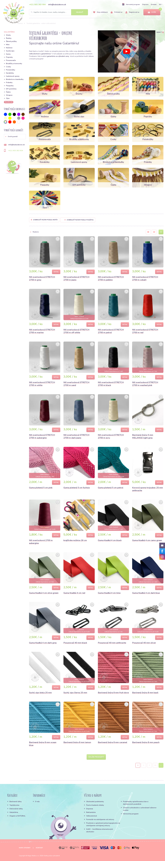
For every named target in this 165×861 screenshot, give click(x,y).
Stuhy (8, 35)
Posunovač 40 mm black (75, 642)
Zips (8, 98)
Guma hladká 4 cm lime (109, 593)
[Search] (58, 12)
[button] (15, 136)
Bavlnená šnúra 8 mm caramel (112, 742)
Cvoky (8, 67)
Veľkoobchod (91, 816)
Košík (152, 12)
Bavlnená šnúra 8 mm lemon (77, 742)
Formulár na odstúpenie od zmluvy (100, 819)
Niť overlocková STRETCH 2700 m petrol (111, 331)
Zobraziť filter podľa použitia (79, 220)
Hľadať (79, 12)
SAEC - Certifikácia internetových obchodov (99, 830)
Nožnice (9, 48)
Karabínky (10, 73)
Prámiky (9, 82)
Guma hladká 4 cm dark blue (146, 593)
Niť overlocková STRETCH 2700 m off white (76, 331)
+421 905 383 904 (37, 4)
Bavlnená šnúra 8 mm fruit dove (113, 692)
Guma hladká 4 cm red (74, 593)
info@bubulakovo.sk (57, 4)
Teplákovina (14, 805)
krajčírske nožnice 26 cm (75, 540)
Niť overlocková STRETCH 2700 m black (111, 384)
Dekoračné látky (16, 809)
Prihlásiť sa (116, 12)
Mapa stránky (24, 848)
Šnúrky (8, 38)
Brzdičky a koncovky (14, 63)
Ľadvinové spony (12, 76)
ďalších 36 (8, 102)
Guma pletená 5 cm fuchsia (76, 487)
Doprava (145, 4)
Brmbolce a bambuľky (14, 79)
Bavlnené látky (15, 801)
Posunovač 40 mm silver (144, 642)
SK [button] (160, 4)
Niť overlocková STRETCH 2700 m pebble (111, 278)
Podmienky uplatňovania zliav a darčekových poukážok (135, 802)
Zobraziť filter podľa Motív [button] (45, 220)
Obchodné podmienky (95, 801)
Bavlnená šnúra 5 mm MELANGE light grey (142, 436)
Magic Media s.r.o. (33, 856)
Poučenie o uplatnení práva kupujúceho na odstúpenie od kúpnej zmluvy (103, 824)
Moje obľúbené (100, 12)
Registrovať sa (132, 12)
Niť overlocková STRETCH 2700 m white (42, 384)
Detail (56, 272)
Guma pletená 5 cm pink (40, 487)
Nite (7, 44)
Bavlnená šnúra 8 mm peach (145, 742)
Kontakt (153, 4)
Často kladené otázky (95, 805)
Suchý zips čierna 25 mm (75, 692)
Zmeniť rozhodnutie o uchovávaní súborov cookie (139, 809)
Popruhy (9, 57)
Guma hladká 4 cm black (110, 540)
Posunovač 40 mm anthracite (112, 642)
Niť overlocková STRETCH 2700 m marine (42, 331)
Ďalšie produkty (96, 757)
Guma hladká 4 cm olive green (43, 593)
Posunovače (11, 60)
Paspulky (9, 86)
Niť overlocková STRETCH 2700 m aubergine (42, 436)
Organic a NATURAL (17, 816)
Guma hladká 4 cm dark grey (43, 642)
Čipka (8, 92)
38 (155, 765)
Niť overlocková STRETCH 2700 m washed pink (145, 384)
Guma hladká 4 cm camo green (147, 540)
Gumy (8, 54)
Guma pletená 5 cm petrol (110, 487)
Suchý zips (10, 51)
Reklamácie (91, 812)
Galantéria (13, 812)
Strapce (9, 95)
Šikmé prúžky (11, 41)
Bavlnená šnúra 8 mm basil (145, 692)
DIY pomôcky (11, 89)
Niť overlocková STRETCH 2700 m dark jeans (76, 436)
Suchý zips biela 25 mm (40, 692)
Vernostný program (131, 4)
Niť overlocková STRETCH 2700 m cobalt (145, 278)
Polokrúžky (10, 70)
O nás (37, 801)
